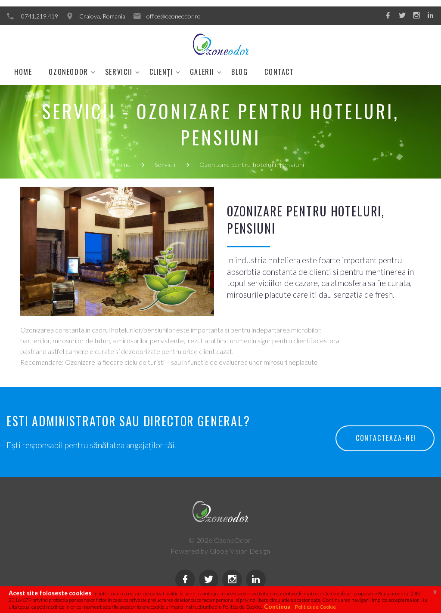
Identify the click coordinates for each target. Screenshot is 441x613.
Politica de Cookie (315, 607)
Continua (277, 606)
